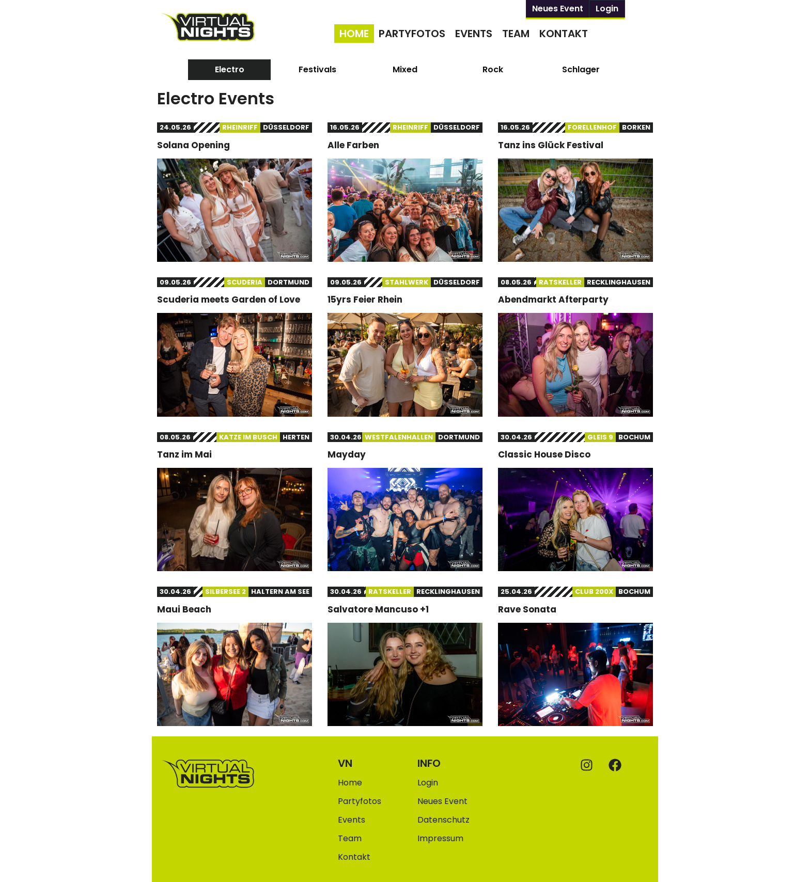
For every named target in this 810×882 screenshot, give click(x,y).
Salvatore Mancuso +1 (378, 609)
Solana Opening (193, 145)
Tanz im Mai (184, 454)
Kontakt (563, 33)
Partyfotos (412, 33)
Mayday (347, 454)
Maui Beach (184, 609)
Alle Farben (353, 145)
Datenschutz (443, 820)
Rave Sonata (527, 609)
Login (607, 8)
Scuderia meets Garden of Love (228, 299)
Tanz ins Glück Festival (550, 145)
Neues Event (557, 8)
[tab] (229, 69)
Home (354, 33)
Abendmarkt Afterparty (553, 299)
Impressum (440, 838)
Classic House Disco (544, 454)
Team (515, 33)
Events (473, 33)
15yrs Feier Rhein (365, 299)
